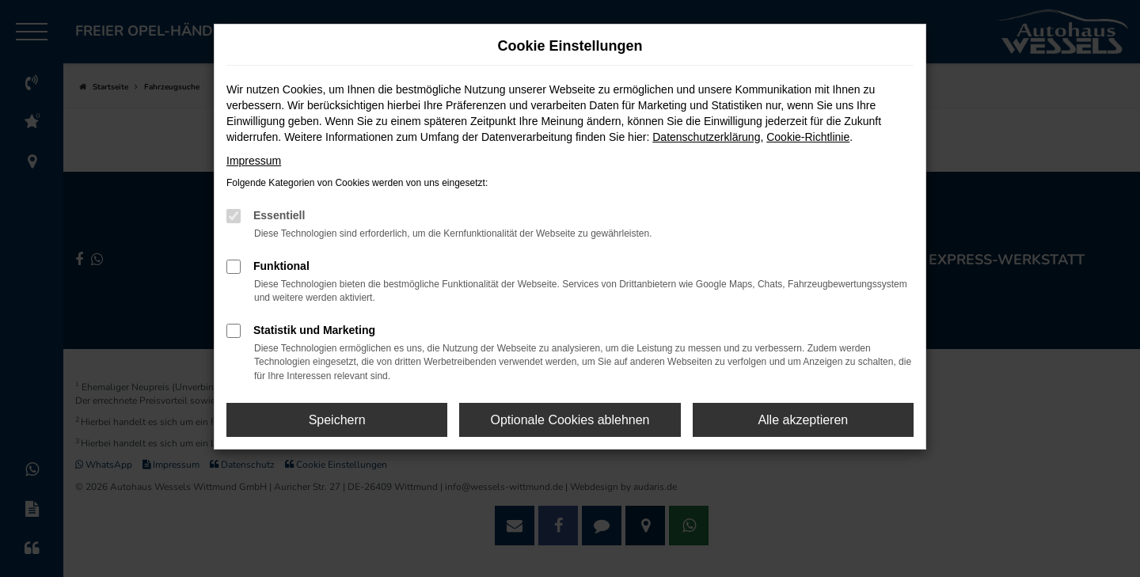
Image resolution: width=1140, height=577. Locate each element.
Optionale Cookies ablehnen (569, 420)
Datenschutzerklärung (706, 137)
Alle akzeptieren (803, 420)
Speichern (337, 420)
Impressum (253, 160)
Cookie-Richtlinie (807, 137)
